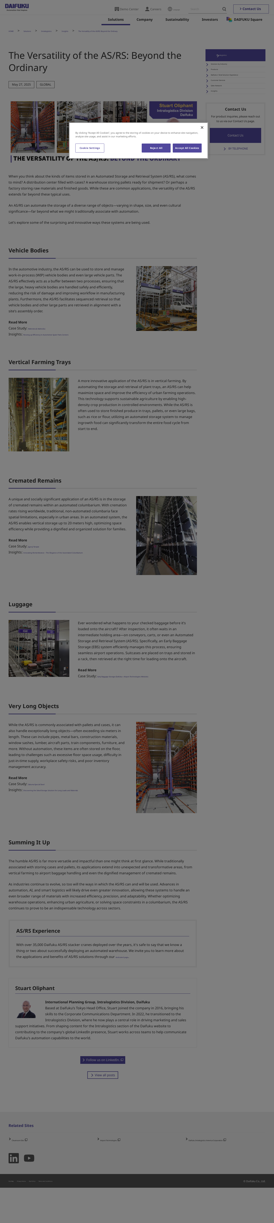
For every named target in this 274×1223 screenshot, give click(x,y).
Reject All (155, 148)
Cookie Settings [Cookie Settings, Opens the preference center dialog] (90, 148)
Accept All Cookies (187, 148)
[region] (138, 140)
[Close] (202, 127)
